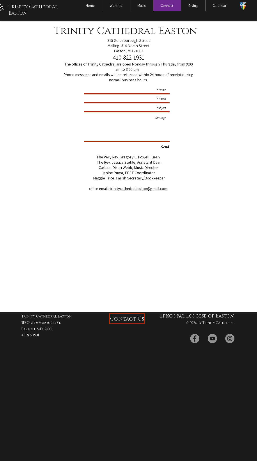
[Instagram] (229, 338)
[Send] (165, 147)
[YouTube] (212, 338)
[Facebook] (194, 338)
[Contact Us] (127, 318)
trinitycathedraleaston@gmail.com (138, 188)
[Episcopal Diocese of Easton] (195, 316)
